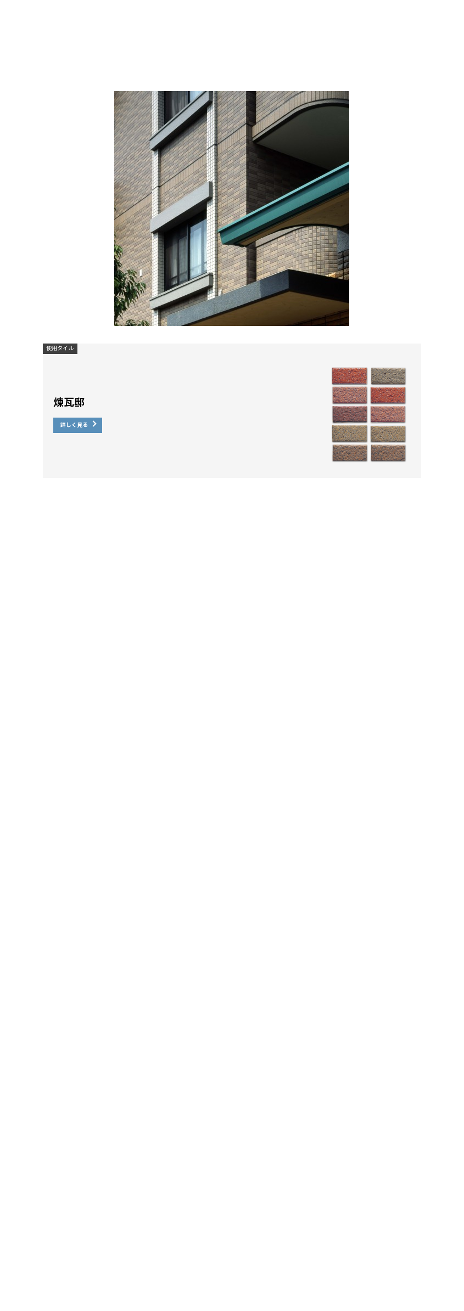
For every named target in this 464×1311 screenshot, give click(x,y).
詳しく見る (74, 425)
